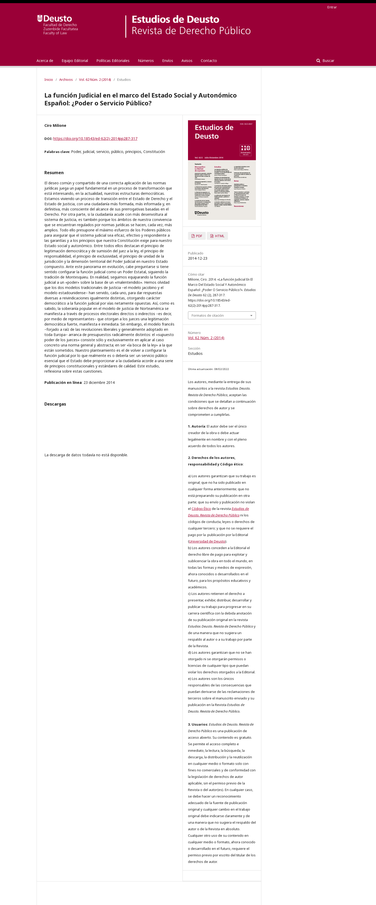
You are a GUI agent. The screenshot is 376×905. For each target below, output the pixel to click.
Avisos (186, 60)
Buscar (327, 60)
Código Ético (201, 508)
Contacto (209, 60)
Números (146, 60)
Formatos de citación (208, 315)
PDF (198, 236)
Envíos (167, 60)
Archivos (66, 79)
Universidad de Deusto (207, 541)
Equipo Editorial (75, 60)
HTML (219, 236)
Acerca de (45, 60)
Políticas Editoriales (113, 60)
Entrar (332, 7)
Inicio (48, 79)
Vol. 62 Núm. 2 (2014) (95, 79)
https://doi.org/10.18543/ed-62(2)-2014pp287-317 (95, 138)
